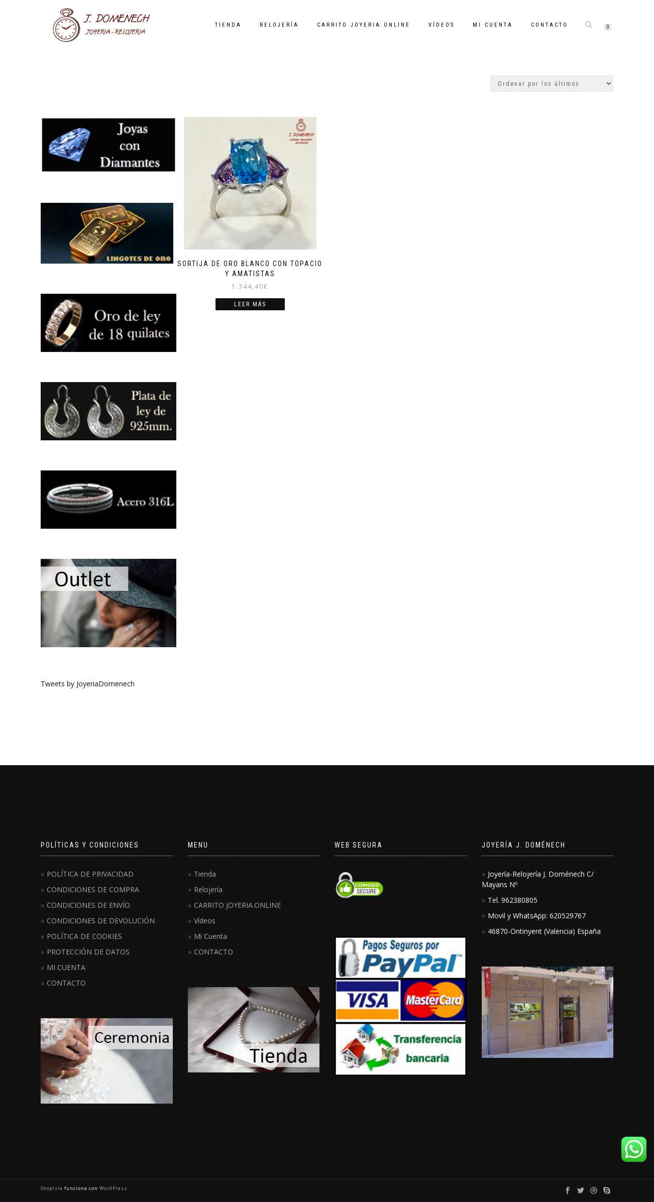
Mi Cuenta (493, 25)
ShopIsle (52, 1188)
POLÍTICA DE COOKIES (84, 936)
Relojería (279, 25)
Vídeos (441, 25)
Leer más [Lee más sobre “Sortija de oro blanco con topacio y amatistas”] (250, 304)
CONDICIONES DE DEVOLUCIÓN (101, 920)
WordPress (112, 1188)
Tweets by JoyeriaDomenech (88, 683)
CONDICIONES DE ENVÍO (88, 905)
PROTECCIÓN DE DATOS (88, 951)
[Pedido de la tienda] (551, 83)
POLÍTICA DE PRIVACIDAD (90, 874)
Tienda (228, 25)
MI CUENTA (66, 967)
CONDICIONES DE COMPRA (93, 889)
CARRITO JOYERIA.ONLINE (363, 25)
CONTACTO (549, 25)
